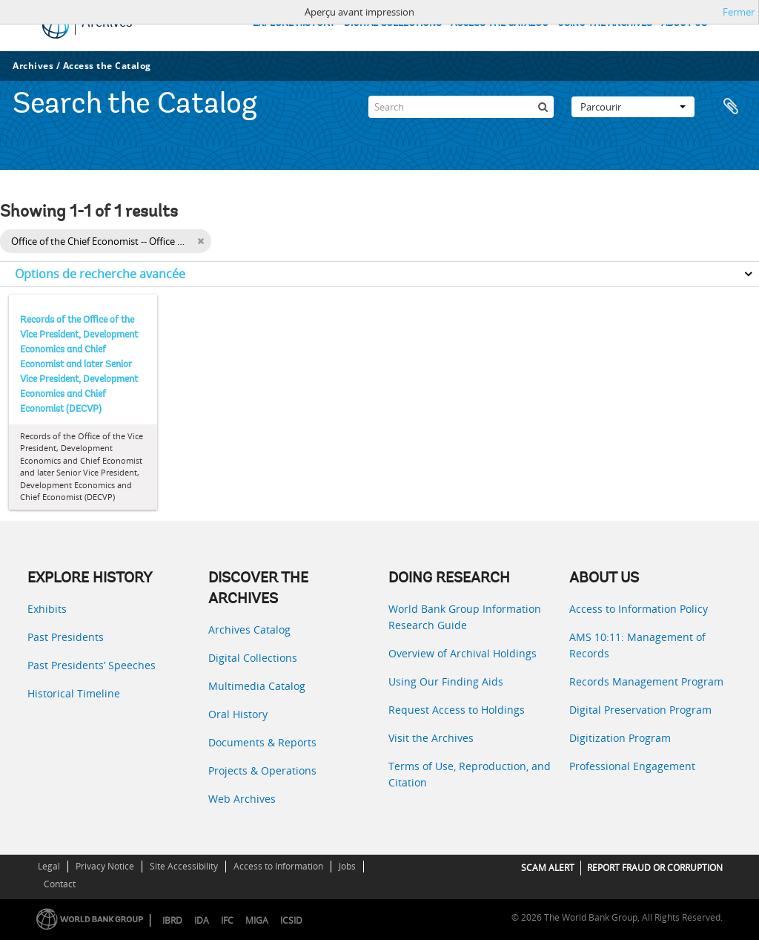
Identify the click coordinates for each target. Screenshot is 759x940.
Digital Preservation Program (640, 710)
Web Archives (242, 799)
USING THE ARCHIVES (604, 23)
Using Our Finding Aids (445, 681)
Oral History (238, 714)
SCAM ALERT (547, 867)
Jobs (347, 866)
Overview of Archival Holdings (462, 653)
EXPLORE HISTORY (294, 23)
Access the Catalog (107, 65)
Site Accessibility (184, 866)
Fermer (739, 12)
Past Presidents (65, 637)
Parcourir (633, 107)
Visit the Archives (431, 738)
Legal (49, 866)
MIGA (256, 920)
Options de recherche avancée (100, 274)
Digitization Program (620, 738)
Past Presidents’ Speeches (91, 665)
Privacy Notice (105, 866)
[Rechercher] (542, 107)
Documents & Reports (262, 742)
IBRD (172, 920)
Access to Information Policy (638, 609)
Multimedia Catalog (256, 686)
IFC (227, 920)
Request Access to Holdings (456, 710)
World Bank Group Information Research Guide (464, 617)
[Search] (461, 107)
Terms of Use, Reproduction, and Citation (469, 774)
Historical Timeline (73, 693)
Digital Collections (252, 658)
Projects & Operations (262, 770)
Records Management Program (646, 681)
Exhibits (47, 609)
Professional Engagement (632, 766)
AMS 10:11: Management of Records (637, 645)
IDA (201, 920)
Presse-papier (730, 106)
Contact (60, 884)
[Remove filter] (200, 241)
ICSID (291, 920)
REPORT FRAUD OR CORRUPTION (655, 867)
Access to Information (278, 866)
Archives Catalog (249, 629)
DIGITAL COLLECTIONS (393, 23)
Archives (33, 65)
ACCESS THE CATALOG (499, 23)
